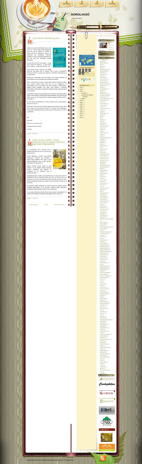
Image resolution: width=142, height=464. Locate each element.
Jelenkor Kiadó (103, 193)
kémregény (102, 212)
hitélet (101, 175)
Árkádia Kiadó (103, 82)
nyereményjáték (104, 277)
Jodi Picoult (103, 196)
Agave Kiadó (103, 63)
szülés (101, 332)
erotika (101, 134)
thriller (101, 349)
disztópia (102, 119)
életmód (102, 128)
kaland (101, 204)
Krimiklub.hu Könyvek (105, 232)
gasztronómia (103, 157)
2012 (81, 113)
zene (101, 371)
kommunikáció (103, 223)
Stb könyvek (103, 318)
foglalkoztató (103, 149)
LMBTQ (102, 241)
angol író (102, 76)
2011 (81, 115)
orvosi (101, 282)
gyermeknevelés (104, 167)
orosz (101, 280)
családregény (103, 113)
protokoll (102, 295)
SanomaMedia (103, 308)
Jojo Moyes (103, 199)
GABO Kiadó (103, 155)
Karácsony (102, 206)
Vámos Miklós (103, 362)
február (83, 98)
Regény (97, 3)
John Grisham (103, 197)
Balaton (102, 87)
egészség (102, 123)
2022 (81, 89)
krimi (101, 230)
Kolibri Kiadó (103, 222)
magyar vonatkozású (105, 251)
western (102, 368)
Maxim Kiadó (103, 258)
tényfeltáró (102, 340)
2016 (81, 106)
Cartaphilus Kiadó (104, 95)
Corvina (102, 110)
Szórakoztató (112, 3)
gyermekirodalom (104, 165)
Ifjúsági (101, 181)
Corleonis (102, 106)
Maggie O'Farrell (104, 245)
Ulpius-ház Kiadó (104, 357)
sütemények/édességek (105, 319)
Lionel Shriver (103, 240)
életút (101, 131)
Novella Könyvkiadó (105, 272)
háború (101, 168)
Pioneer (102, 290)
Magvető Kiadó (103, 246)
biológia (102, 90)
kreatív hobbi (103, 228)
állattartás (102, 72)
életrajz (101, 129)
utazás (101, 358)
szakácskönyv (103, 324)
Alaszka (102, 66)
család (101, 111)
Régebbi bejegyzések (59, 204)
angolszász (102, 77)
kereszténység (103, 215)
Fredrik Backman (104, 154)
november (83, 93)
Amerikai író (103, 74)
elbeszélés (102, 124)
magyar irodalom (104, 248)
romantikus (102, 305)
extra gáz (102, 139)
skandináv (102, 311)
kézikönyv (102, 217)
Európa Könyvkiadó (104, 137)
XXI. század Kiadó (104, 370)
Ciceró (101, 102)
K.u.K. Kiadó (103, 202)
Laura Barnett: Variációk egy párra (46, 38)
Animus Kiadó (103, 79)
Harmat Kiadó (103, 170)
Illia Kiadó (102, 184)
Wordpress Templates (54, 460)
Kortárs (82, 3)
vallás (101, 360)
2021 (81, 91)
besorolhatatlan (103, 89)
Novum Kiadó (103, 274)
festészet (102, 142)
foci (101, 147)
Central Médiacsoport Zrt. (106, 98)
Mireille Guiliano (104, 262)
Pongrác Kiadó (103, 292)
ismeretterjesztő (104, 188)
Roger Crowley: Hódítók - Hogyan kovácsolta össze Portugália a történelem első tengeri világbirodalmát (49, 142)
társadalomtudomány (105, 339)
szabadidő (102, 323)
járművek (102, 189)
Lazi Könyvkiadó (104, 233)
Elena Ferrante (103, 126)
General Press (103, 158)
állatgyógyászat (103, 71)
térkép (101, 345)
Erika (111, 42)
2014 (81, 110)
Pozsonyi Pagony (104, 293)
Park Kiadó (102, 287)
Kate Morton (103, 207)
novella (101, 271)
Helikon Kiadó (103, 173)
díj (100, 118)
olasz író (102, 279)
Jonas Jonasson (104, 201)
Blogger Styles (69, 460)
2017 (81, 104)
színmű (101, 329)
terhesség (102, 342)
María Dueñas (103, 254)
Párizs (101, 285)
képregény (102, 214)
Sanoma (102, 306)
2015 (81, 108)
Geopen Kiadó (103, 160)
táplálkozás (102, 337)
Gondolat (102, 163)
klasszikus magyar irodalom (106, 219)
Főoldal (46, 204)
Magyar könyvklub (104, 249)
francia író (102, 152)
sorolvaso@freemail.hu (104, 56)
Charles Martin (103, 100)
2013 (81, 111)
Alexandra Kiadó (104, 69)
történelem (102, 352)
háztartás (102, 171)
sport (101, 314)
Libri (101, 238)
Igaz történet (103, 183)
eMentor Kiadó (103, 132)
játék (101, 191)
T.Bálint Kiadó (103, 336)
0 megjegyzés (34, 133)
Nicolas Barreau (104, 269)
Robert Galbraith (104, 301)
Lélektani (102, 235)
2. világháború (103, 59)
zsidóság (102, 373)
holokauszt (102, 176)
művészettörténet (104, 266)
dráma (101, 121)
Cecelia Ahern (103, 97)
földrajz (101, 150)
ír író (101, 186)
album (101, 67)
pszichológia (103, 298)
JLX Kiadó (102, 194)
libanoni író (102, 236)
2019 (81, 100)
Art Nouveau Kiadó (104, 84)
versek (101, 365)
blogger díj (102, 92)
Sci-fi (101, 310)
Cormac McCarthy (104, 108)
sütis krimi (102, 321)
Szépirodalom (66, 3)
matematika (103, 256)
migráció (102, 261)
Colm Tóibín (103, 105)
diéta (101, 116)
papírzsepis (103, 284)
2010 (81, 117)
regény (101, 300)
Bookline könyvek (104, 93)
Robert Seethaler (104, 303)
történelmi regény (104, 353)
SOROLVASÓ (80, 14)
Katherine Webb (104, 209)
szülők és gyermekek (105, 334)
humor (101, 178)
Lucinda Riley (103, 243)
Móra (101, 264)
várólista (102, 363)
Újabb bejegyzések (33, 204)
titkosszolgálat (103, 350)
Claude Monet (103, 103)
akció (101, 64)
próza (101, 297)
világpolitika (103, 366)
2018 (81, 102)
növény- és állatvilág (105, 275)
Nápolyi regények (104, 267)
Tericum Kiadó (103, 344)
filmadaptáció (103, 145)
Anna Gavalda (103, 80)
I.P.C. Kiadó (103, 180)
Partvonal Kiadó (104, 288)
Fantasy (102, 141)
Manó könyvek (103, 253)
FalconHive (45, 460)
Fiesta (101, 144)
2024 (81, 87)
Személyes (102, 326)
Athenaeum (103, 85)
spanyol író (102, 313)
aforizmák (102, 61)
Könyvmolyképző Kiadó (105, 227)
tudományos (103, 355)
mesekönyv (103, 259)
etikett (101, 136)
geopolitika (102, 162)
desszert (102, 115)
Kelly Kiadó (102, 210)
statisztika (102, 316)
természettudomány (105, 347)
